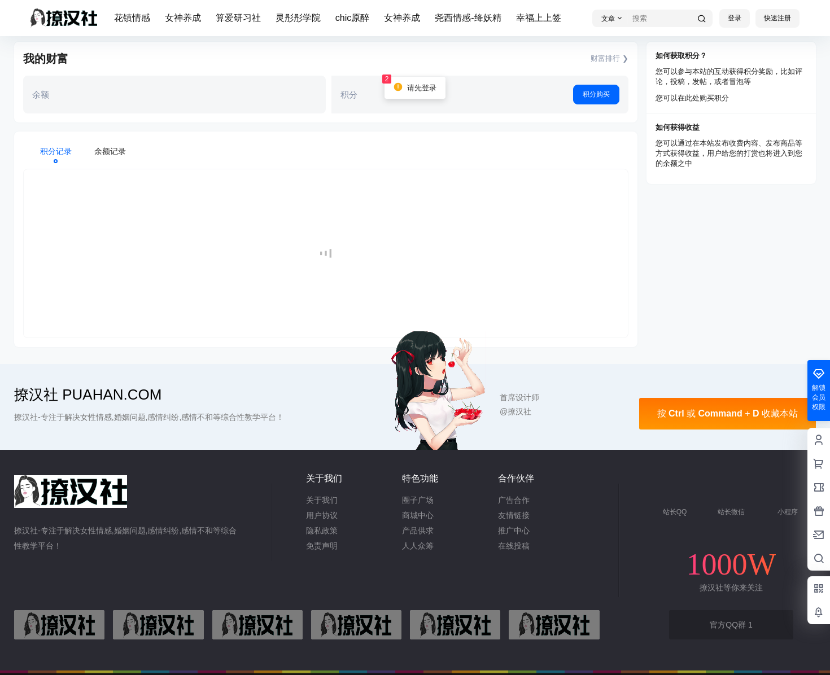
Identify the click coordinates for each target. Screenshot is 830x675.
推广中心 (514, 530)
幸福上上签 (538, 18)
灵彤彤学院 (298, 18)
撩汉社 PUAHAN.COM (87, 394)
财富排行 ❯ (609, 58)
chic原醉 (352, 18)
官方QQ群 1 (731, 624)
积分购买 (596, 94)
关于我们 (322, 500)
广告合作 (514, 500)
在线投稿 (514, 545)
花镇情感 (132, 18)
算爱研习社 (238, 18)
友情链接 (514, 515)
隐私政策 (322, 530)
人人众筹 (418, 545)
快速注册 (777, 18)
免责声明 (322, 545)
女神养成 (183, 18)
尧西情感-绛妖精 (468, 18)
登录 (734, 18)
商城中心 (418, 515)
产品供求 (418, 530)
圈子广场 (418, 500)
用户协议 (322, 515)
